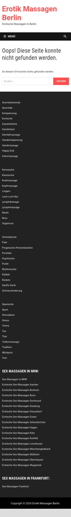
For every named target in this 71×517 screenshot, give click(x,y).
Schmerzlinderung (12, 290)
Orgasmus (7, 223)
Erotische (7, 118)
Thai (4, 336)
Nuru (4, 218)
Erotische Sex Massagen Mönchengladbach (26, 449)
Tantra (5, 325)
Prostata (6, 253)
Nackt (5, 212)
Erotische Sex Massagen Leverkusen (22, 443)
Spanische (7, 304)
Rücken (6, 279)
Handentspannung (12, 139)
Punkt (5, 263)
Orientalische (9, 237)
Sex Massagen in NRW (14, 379)
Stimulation (8, 314)
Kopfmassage (9, 185)
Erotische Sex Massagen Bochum (20, 390)
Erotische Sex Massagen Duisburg (21, 406)
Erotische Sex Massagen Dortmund (21, 400)
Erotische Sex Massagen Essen (19, 416)
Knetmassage (9, 180)
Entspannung (9, 113)
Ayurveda (7, 107)
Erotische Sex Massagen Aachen (20, 384)
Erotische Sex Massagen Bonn (19, 395)
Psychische (8, 258)
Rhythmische (9, 269)
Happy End (8, 150)
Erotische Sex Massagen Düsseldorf (22, 411)
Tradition (7, 347)
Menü (9, 36)
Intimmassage (10, 156)
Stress (5, 320)
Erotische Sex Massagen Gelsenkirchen (24, 422)
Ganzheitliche (9, 123)
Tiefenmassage (10, 341)
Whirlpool (7, 352)
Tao (4, 331)
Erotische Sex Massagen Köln (18, 432)
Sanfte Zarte (9, 285)
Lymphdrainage (10, 201)
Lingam (6, 191)
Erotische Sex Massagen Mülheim (20, 454)
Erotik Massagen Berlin (45, 503)
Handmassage (10, 145)
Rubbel (6, 274)
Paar (4, 242)
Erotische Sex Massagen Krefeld (20, 438)
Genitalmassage (11, 134)
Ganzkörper (8, 129)
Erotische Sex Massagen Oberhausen (22, 459)
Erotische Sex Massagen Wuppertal (21, 465)
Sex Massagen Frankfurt (15, 486)
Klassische (8, 175)
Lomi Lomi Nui (10, 196)
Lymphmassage (10, 207)
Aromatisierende (11, 102)
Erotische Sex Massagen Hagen (19, 427)
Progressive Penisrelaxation (17, 247)
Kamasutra (8, 169)
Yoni (4, 357)
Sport (5, 309)
